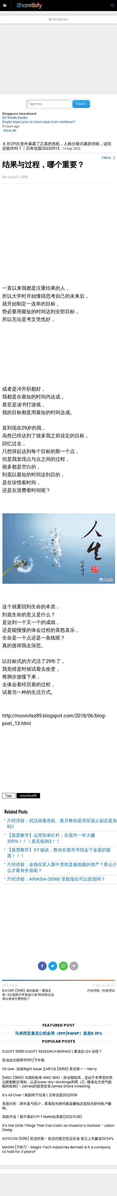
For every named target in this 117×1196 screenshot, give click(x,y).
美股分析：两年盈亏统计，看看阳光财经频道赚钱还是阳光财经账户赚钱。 (56, 1106)
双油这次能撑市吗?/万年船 (23, 1060)
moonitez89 (28, 795)
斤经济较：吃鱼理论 (101, 991)
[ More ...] (108, 158)
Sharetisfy (29, 5)
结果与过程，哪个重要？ (43, 164)
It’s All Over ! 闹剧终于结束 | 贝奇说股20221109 (39, 1095)
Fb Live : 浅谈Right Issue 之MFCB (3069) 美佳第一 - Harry (49, 1068)
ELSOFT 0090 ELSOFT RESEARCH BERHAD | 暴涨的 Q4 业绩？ (52, 1051)
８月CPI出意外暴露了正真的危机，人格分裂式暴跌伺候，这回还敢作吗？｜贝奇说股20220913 (56, 146)
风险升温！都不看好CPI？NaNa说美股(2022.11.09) (42, 1116)
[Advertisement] (58, 59)
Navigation (58, 19)
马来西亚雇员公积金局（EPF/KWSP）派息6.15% (58, 1033)
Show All (9, 130)
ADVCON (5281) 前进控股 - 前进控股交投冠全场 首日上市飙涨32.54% (57, 1138)
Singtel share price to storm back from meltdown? (38, 122)
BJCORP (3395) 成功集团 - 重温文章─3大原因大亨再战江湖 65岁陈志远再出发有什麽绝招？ (28, 995)
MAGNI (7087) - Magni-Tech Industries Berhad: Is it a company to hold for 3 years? (56, 1149)
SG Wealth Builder (15, 118)
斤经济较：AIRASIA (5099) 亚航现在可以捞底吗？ (56, 879)
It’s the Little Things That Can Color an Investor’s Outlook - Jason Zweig (58, 1128)
